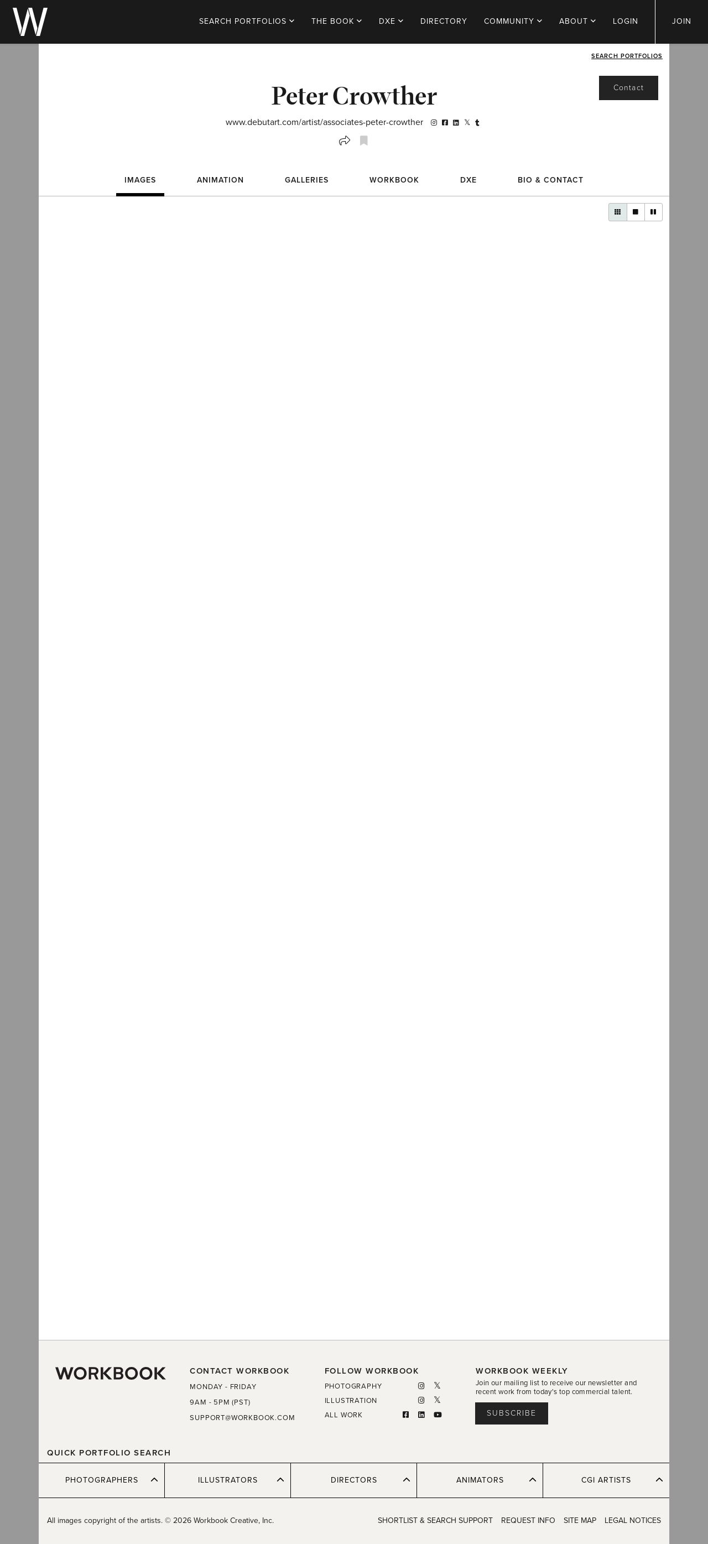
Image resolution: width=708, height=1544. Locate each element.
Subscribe (512, 1413)
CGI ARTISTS (622, 1480)
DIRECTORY (443, 21)
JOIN (681, 21)
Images (140, 180)
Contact (628, 87)
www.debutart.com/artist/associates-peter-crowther (324, 122)
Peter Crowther (354, 95)
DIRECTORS (371, 1480)
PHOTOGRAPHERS (112, 1480)
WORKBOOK (394, 180)
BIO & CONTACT (551, 180)
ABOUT (577, 21)
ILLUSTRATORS (241, 1480)
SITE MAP (580, 1520)
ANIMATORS (496, 1480)
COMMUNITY (513, 21)
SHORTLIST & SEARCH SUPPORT (435, 1520)
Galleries (307, 180)
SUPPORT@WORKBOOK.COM (242, 1417)
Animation (220, 180)
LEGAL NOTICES (633, 1520)
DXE (391, 21)
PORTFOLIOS (247, 21)
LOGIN (625, 21)
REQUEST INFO (528, 1520)
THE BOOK (336, 21)
